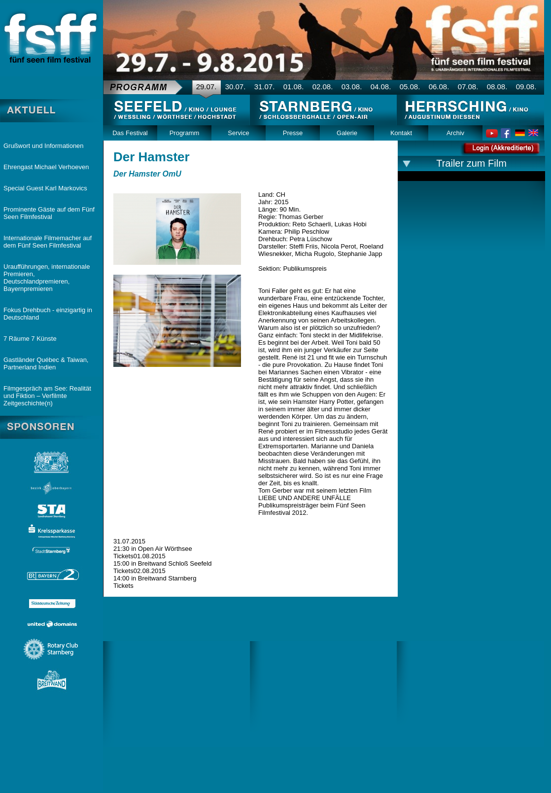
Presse (293, 133)
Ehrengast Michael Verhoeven (46, 167)
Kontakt (401, 133)
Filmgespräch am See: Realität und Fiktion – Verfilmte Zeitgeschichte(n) (47, 396)
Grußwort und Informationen (43, 145)
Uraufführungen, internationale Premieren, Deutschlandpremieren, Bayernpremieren (46, 277)
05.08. (410, 86)
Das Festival (130, 133)
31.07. (264, 86)
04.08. (381, 86)
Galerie (347, 133)
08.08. (497, 86)
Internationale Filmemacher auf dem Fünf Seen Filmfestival (47, 241)
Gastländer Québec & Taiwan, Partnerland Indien (45, 363)
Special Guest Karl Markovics (45, 188)
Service (238, 133)
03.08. (352, 86)
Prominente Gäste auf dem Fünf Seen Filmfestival (49, 213)
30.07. (235, 86)
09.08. (526, 86)
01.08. (293, 86)
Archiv (455, 133)
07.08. (468, 86)
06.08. (439, 86)
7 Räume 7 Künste (30, 338)
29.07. (206, 86)
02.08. (322, 86)
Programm (185, 133)
